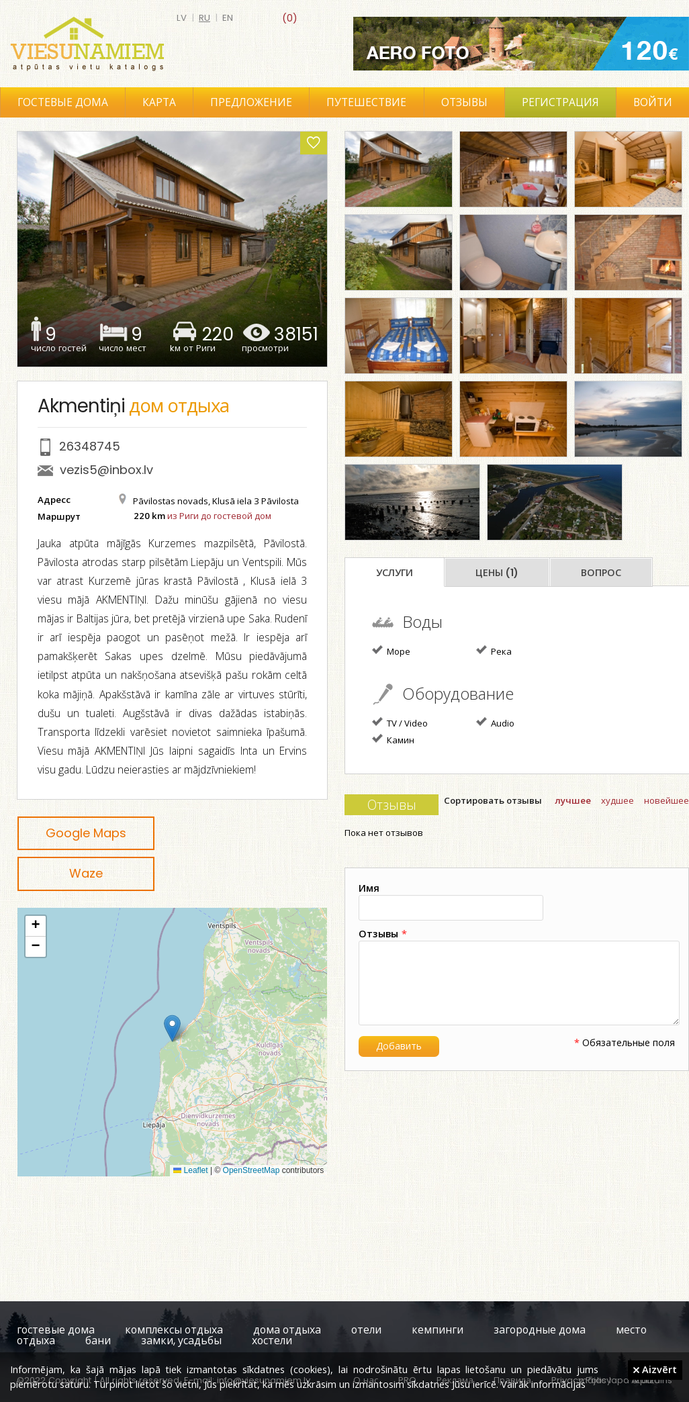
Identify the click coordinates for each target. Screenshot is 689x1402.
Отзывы (464, 102)
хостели (272, 1340)
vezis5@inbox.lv (106, 469)
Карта (159, 102)
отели (366, 1330)
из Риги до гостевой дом (219, 516)
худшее (617, 800)
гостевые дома (56, 1330)
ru (204, 17)
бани (98, 1340)
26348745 (89, 446)
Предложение (251, 102)
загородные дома (540, 1330)
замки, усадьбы (181, 1340)
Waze (86, 873)
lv (182, 17)
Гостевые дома (62, 102)
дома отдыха (287, 1330)
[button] (172, 1028)
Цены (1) (496, 572)
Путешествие (366, 102)
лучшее (573, 800)
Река (494, 650)
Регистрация (560, 102)
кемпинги (437, 1330)
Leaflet (190, 1170)
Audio (495, 722)
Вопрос (601, 572)
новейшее (666, 800)
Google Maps (86, 833)
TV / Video (400, 722)
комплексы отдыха (174, 1330)
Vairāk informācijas (543, 1384)
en (227, 17)
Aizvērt (655, 1369)
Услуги (394, 572)
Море (391, 650)
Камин (393, 739)
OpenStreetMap (251, 1170)
